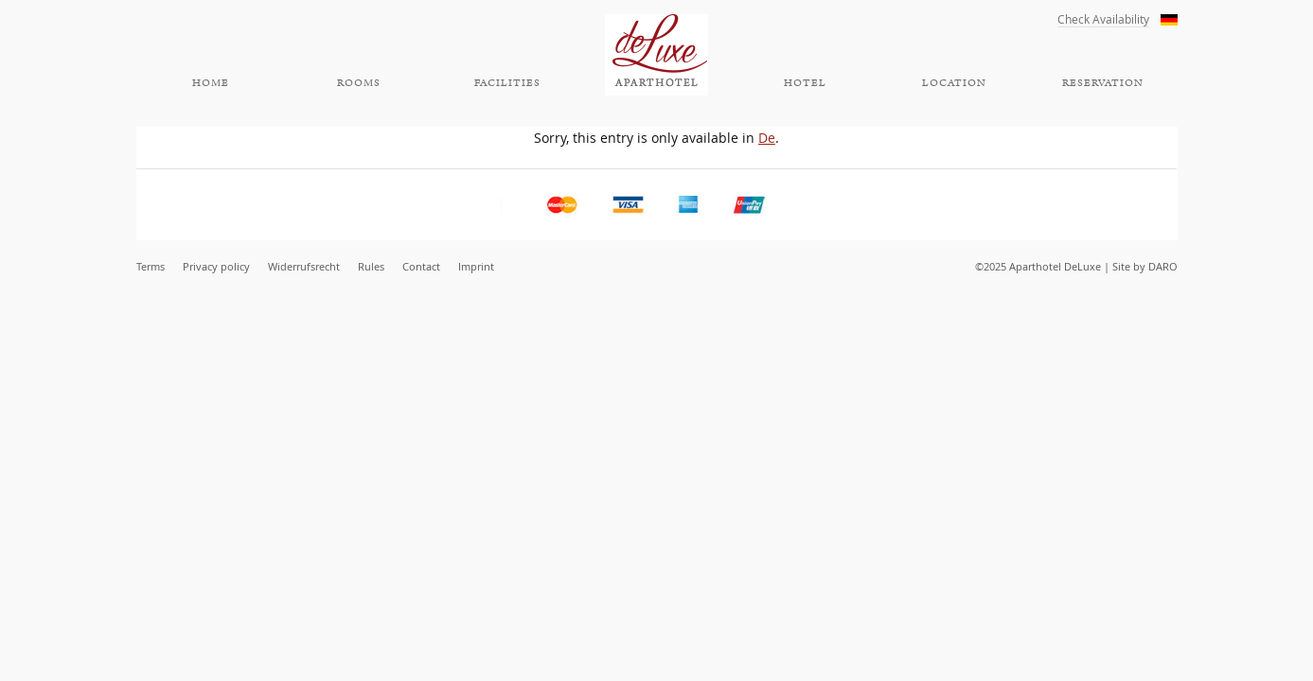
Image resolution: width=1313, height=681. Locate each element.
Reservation (1103, 83)
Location (954, 83)
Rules (371, 266)
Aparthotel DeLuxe (656, 55)
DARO (1163, 266)
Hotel (805, 83)
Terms (150, 266)
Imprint (476, 266)
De (766, 138)
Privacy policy (216, 266)
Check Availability (1103, 19)
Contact (421, 266)
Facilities (507, 83)
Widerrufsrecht (304, 266)
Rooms (359, 83)
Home (210, 83)
